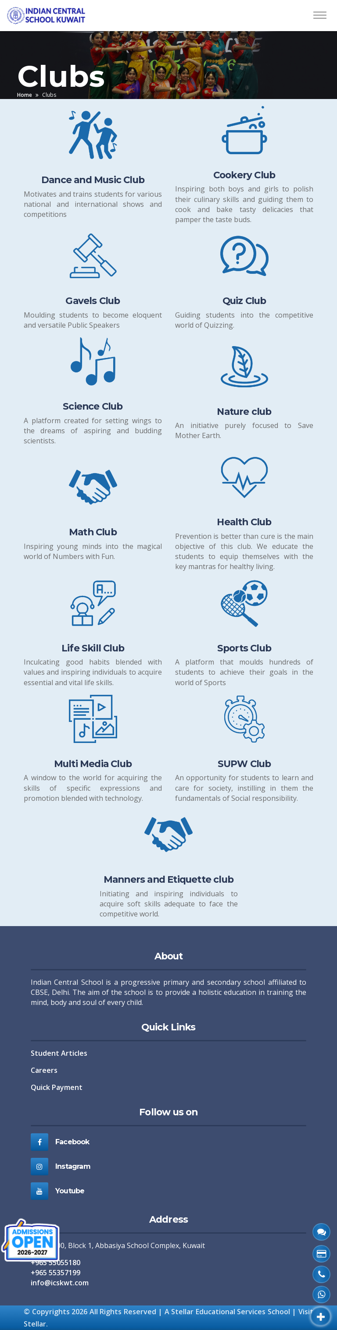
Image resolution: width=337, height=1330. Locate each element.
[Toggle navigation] (319, 16)
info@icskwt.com (60, 1283)
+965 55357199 (55, 1272)
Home (24, 95)
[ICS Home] (50, 15)
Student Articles (59, 1053)
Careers (44, 1070)
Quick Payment (56, 1087)
